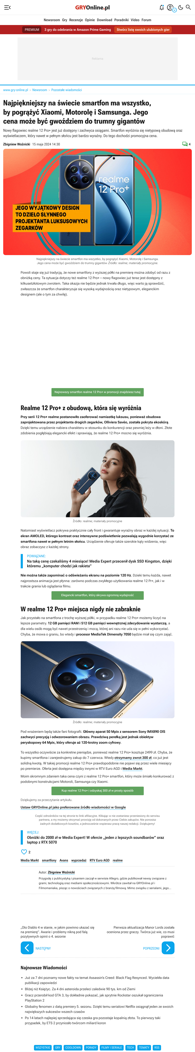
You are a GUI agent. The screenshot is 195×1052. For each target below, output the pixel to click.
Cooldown (73, 1047)
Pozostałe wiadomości (66, 90)
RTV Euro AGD (100, 860)
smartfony (49, 860)
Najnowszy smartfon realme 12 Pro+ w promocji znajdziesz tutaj (97, 392)
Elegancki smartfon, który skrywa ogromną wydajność (97, 595)
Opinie (90, 20)
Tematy (144, 1047)
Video (135, 20)
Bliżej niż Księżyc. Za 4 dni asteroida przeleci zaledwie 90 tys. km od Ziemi (80, 989)
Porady (91, 1047)
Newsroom (52, 20)
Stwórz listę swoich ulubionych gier (143, 30)
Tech (130, 1047)
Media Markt (132, 769)
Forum (146, 20)
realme (118, 860)
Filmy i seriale (111, 1047)
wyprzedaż (79, 860)
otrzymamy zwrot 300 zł (132, 758)
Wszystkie (43, 1047)
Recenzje (76, 20)
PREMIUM (32, 30)
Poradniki (121, 20)
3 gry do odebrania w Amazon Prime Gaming (77, 30)
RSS (156, 1047)
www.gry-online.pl (15, 90)
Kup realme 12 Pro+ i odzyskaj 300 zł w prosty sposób (97, 790)
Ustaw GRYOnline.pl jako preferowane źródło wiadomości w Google (73, 807)
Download (104, 20)
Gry (64, 20)
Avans (64, 860)
